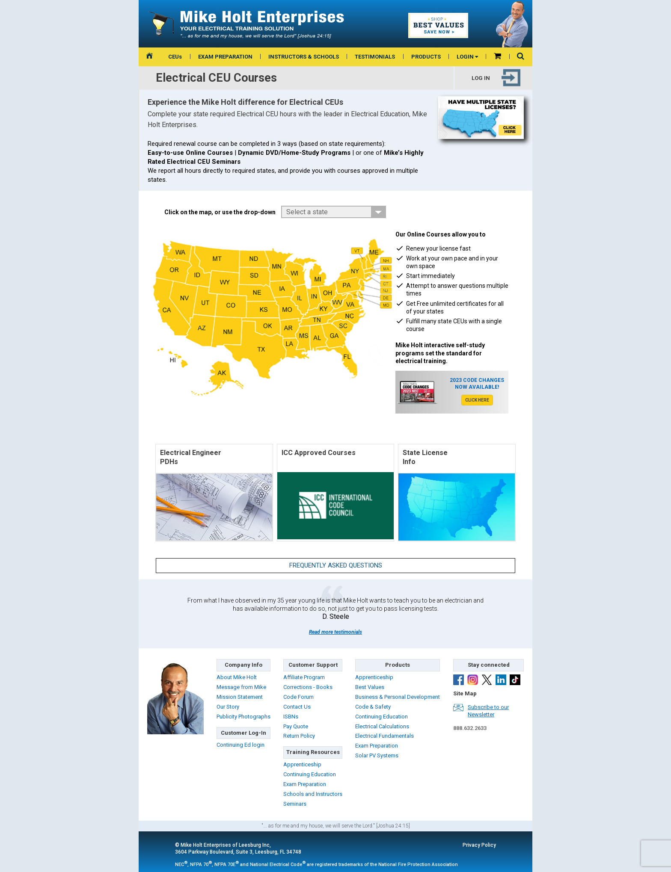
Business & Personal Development (397, 697)
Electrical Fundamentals (384, 736)
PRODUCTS (426, 56)
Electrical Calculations (382, 726)
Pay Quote (295, 726)
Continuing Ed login (240, 745)
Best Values (369, 687)
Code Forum (298, 697)
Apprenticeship (302, 764)
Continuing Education (309, 774)
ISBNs (290, 716)
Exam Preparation (304, 784)
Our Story (228, 707)
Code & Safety (373, 707)
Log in (481, 77)
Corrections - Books (308, 687)
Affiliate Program (304, 677)
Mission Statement (240, 697)
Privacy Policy (479, 845)
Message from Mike (241, 687)
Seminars (294, 804)
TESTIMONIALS (375, 56)
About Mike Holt (237, 677)
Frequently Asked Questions (335, 565)
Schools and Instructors (312, 794)
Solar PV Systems (376, 755)
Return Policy (299, 736)
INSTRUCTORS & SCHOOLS (303, 56)
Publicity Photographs (243, 716)
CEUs (175, 56)
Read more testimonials (335, 632)
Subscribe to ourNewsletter (488, 711)
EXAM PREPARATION (225, 56)
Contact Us (297, 707)
